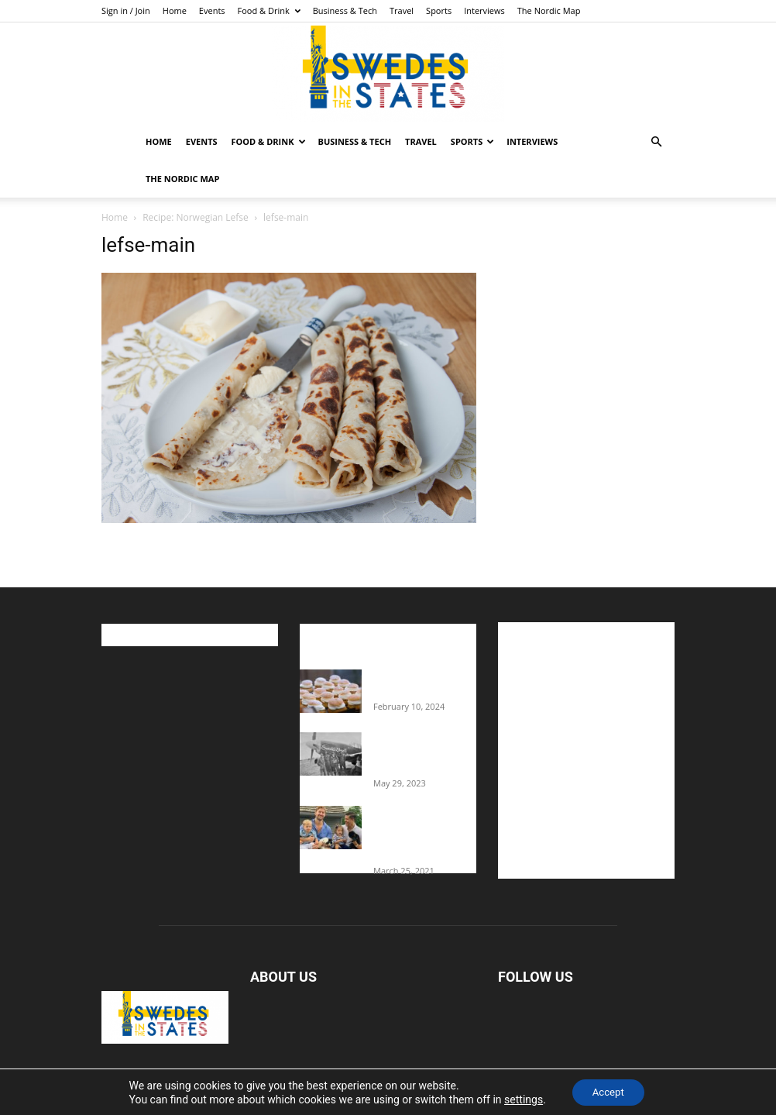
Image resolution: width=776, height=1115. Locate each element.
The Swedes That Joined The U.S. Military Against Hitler (424, 753)
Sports (439, 10)
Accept (608, 1091)
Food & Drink (269, 10)
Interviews (484, 10)
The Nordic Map (549, 10)
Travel (402, 10)
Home (175, 10)
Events (212, 10)
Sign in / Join (125, 10)
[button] (656, 142)
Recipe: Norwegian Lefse (195, 217)
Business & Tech (345, 10)
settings (519, 1098)
